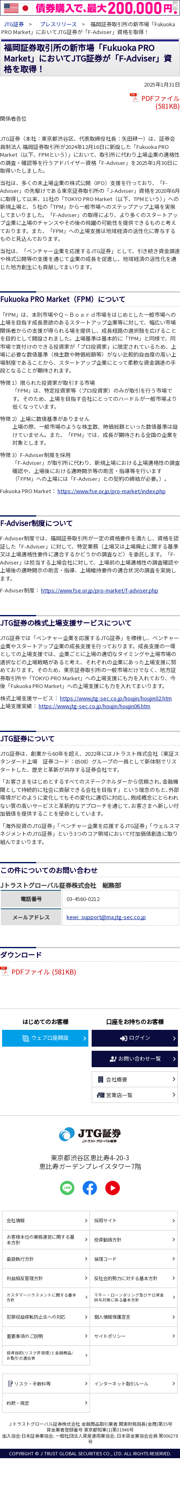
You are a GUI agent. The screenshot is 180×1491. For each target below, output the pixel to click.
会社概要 (111, 1079)
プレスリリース (58, 24)
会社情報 (16, 1220)
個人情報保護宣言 (112, 1316)
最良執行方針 (20, 1258)
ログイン (134, 1038)
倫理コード (105, 1258)
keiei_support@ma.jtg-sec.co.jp (106, 917)
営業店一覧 (114, 1095)
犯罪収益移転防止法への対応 (36, 1316)
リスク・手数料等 (29, 1384)
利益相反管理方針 (25, 1278)
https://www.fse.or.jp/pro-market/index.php (112, 491)
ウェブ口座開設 (45, 1038)
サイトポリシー (110, 1336)
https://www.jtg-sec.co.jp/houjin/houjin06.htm (94, 706)
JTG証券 (14, 24)
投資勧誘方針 (107, 1239)
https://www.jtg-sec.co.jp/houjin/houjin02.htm (116, 698)
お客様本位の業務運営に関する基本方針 (40, 1239)
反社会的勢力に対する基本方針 (125, 1278)
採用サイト (105, 1220)
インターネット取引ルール (121, 1383)
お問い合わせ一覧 (134, 1058)
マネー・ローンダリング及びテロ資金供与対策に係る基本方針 (129, 1297)
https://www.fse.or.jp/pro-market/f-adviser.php (99, 590)
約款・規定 (18, 1403)
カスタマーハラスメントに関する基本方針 (41, 1297)
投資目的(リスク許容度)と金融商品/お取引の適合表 (40, 1355)
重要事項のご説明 (25, 1336)
